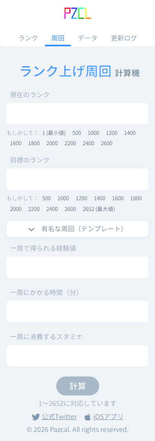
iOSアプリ (103, 416)
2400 (88, 143)
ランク (28, 38)
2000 (52, 143)
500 (76, 133)
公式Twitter (54, 416)
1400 (130, 133)
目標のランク (30, 160)
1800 (34, 143)
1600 (15, 143)
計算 (77, 386)
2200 (70, 143)
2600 (106, 143)
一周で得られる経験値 (43, 248)
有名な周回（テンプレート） (77, 228)
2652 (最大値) (99, 209)
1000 (93, 133)
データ (88, 38)
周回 (57, 38)
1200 (111, 133)
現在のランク (30, 94)
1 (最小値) (54, 133)
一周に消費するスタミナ (46, 336)
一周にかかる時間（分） (46, 292)
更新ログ (124, 38)
